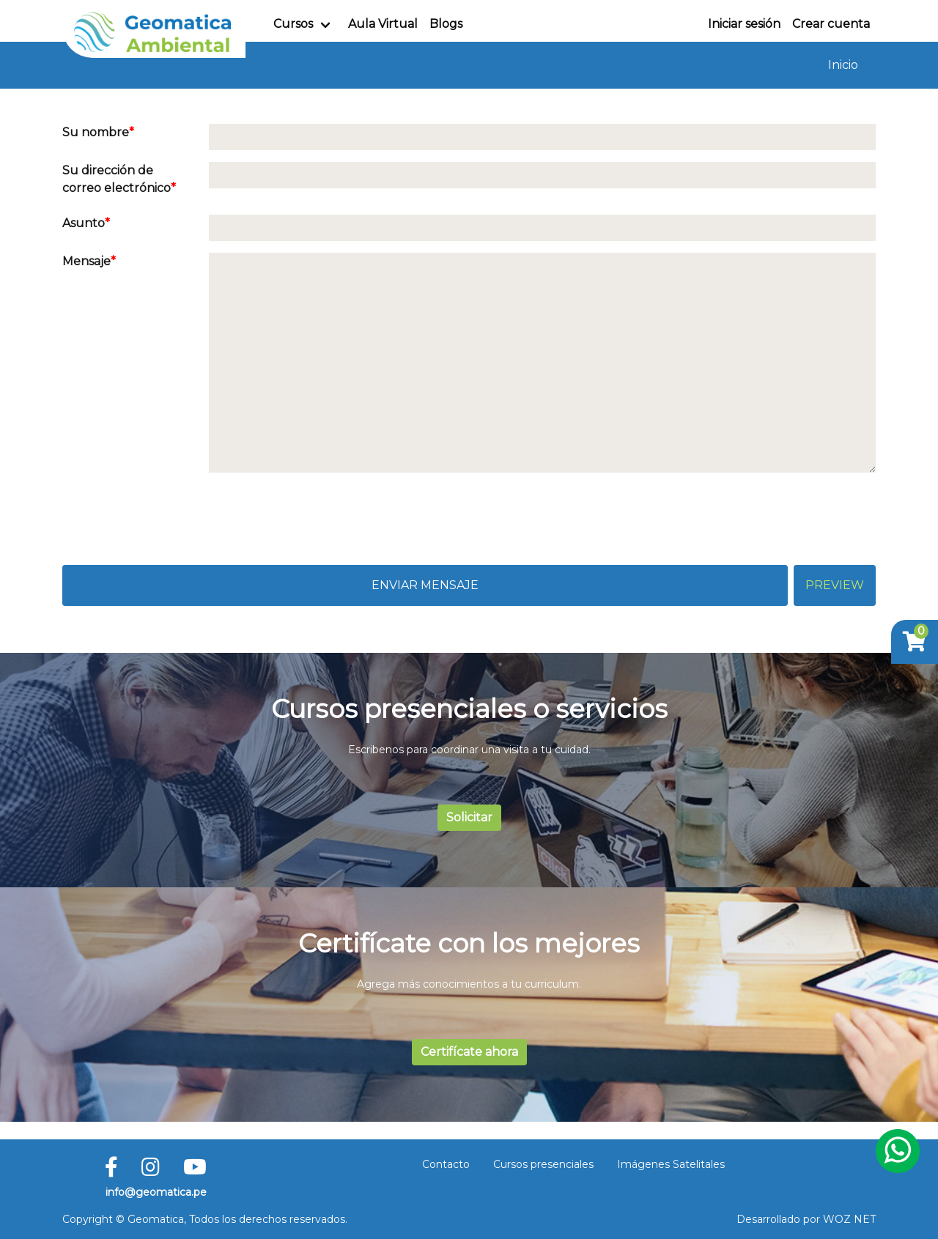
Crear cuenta (831, 24)
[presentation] (173, 512)
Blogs (445, 24)
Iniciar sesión (744, 24)
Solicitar (469, 817)
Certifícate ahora (469, 1052)
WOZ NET (849, 1219)
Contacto (446, 1164)
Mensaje (86, 261)
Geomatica (156, 1219)
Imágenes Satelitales (671, 1164)
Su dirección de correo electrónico (116, 179)
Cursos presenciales (543, 1164)
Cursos (293, 24)
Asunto (83, 223)
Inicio (843, 65)
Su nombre (95, 132)
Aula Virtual (383, 24)
